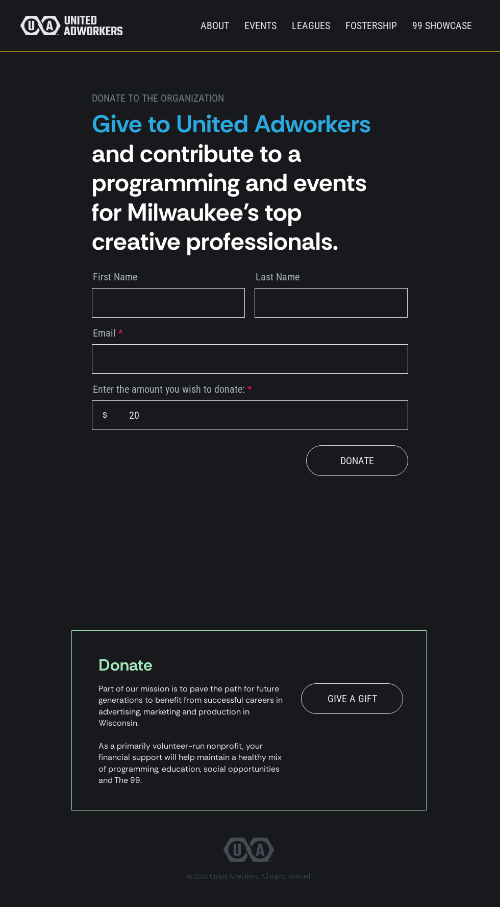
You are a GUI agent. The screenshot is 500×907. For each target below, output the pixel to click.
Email (104, 333)
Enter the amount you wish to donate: (169, 389)
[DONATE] (357, 460)
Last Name (277, 277)
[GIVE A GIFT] (352, 698)
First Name (115, 277)
